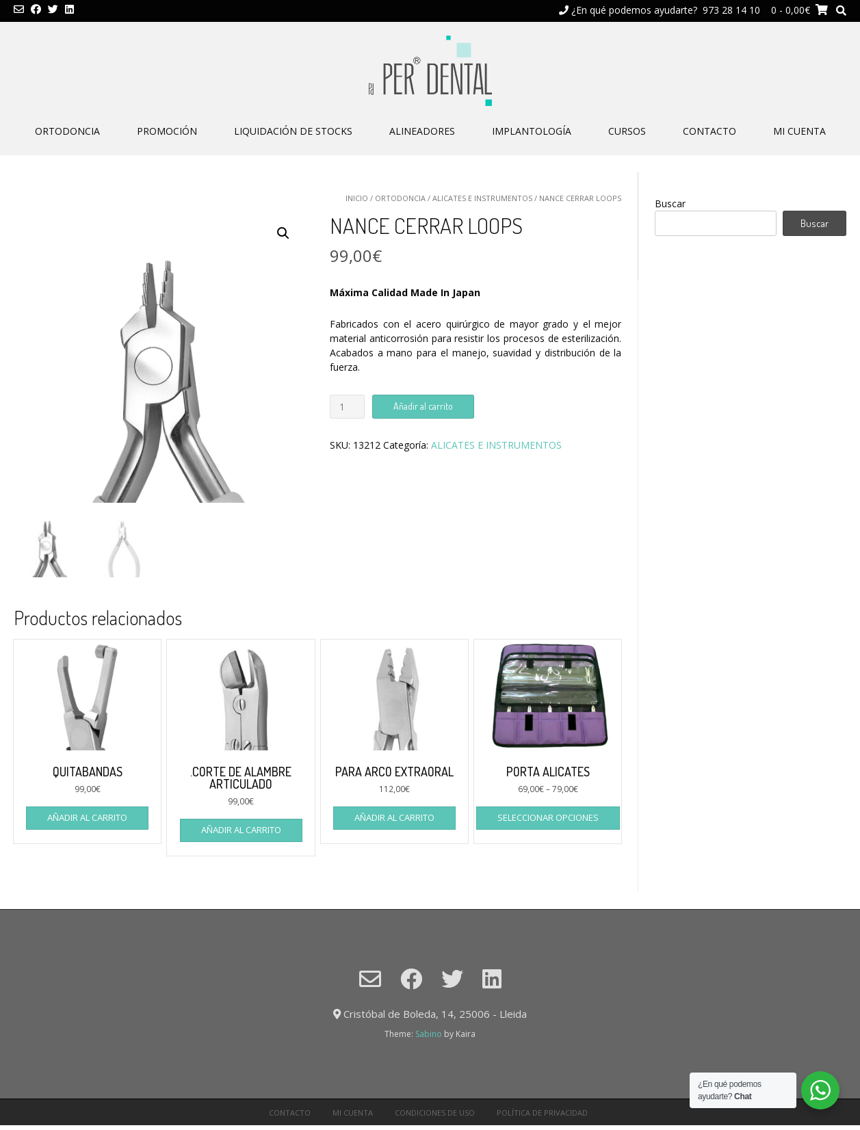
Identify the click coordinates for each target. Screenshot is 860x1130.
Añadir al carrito (423, 406)
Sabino (428, 1034)
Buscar (670, 203)
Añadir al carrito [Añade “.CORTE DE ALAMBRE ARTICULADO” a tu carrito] (241, 830)
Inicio (357, 198)
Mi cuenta (799, 130)
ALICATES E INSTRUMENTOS (482, 198)
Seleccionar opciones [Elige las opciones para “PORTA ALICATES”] (548, 817)
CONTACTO (709, 130)
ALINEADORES (422, 130)
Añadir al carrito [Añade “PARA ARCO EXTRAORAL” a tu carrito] (394, 817)
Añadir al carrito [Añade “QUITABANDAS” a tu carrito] (87, 817)
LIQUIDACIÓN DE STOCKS (293, 130)
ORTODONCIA (67, 130)
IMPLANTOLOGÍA (531, 130)
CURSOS (627, 130)
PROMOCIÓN (167, 130)
